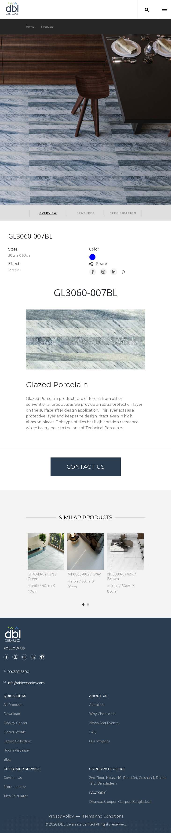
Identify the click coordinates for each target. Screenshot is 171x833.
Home (30, 26)
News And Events (103, 723)
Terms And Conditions (102, 816)
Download (12, 714)
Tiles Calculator (16, 796)
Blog (7, 759)
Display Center (15, 723)
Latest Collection (17, 741)
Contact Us (85, 466)
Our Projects (99, 741)
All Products (13, 705)
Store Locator (15, 787)
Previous (22, 563)
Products (47, 26)
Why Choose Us (102, 714)
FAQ (92, 732)
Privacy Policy (61, 816)
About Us (96, 705)
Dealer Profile (15, 732)
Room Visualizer (17, 750)
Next (148, 563)
